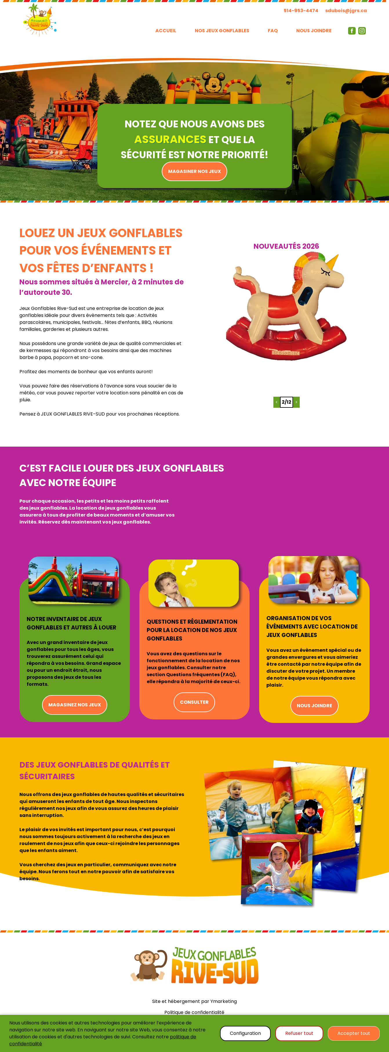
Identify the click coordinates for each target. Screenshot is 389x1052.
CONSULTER (194, 702)
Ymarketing (223, 1001)
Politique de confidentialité (194, 1012)
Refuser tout (299, 1033)
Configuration (245, 1033)
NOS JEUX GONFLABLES (222, 30)
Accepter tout (353, 1033)
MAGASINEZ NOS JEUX (74, 704)
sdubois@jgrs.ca (346, 10)
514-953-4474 (301, 10)
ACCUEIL (165, 30)
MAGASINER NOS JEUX (194, 171)
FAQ (273, 30)
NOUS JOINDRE (314, 30)
